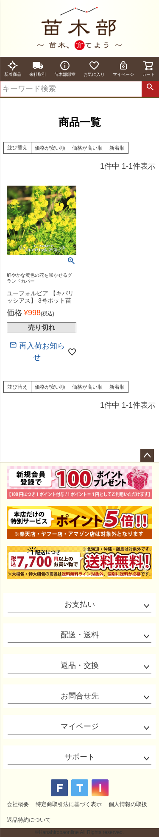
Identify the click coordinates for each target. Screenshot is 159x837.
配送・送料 (80, 635)
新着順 (117, 148)
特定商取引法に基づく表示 (69, 804)
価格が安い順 (50, 148)
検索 (150, 89)
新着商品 (12, 68)
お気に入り (94, 68)
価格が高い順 (87, 148)
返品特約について (29, 820)
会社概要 (18, 804)
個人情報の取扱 (128, 804)
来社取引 (37, 68)
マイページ (123, 68)
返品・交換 (80, 665)
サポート (79, 757)
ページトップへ (147, 455)
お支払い (79, 604)
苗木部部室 (64, 68)
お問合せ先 (80, 696)
